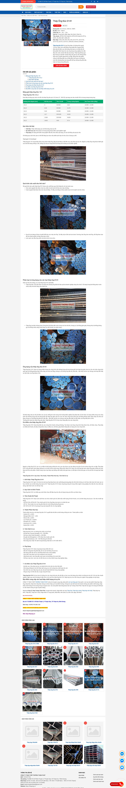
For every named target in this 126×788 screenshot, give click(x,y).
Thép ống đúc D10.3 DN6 (32, 643)
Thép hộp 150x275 (52, 742)
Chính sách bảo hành (98, 774)
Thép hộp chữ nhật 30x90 (94, 765)
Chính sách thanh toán (98, 781)
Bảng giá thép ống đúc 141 (33, 76)
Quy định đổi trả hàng (98, 777)
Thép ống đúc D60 (32, 690)
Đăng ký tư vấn (91, 7)
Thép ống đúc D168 (32, 713)
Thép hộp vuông (77, 590)
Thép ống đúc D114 (93, 690)
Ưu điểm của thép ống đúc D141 (34, 87)
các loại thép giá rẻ (73, 582)
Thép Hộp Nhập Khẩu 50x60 (73, 742)
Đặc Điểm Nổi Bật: (34, 79)
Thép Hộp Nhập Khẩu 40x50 (93, 742)
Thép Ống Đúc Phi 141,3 (35, 77)
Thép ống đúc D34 (53, 666)
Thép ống (69, 590)
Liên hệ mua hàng (61, 65)
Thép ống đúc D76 (53, 690)
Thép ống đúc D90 (73, 690)
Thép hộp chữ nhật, (87, 590)
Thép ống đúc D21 (94, 643)
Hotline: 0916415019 (27, 1)
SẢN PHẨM (81, 775)
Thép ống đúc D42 (73, 666)
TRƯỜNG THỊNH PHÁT (41, 582)
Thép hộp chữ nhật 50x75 (73, 765)
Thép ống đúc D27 (32, 666)
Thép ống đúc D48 (94, 666)
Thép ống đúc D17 (73, 643)
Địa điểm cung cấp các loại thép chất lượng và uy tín (40, 88)
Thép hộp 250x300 (32, 742)
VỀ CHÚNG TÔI (82, 777)
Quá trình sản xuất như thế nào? (34, 81)
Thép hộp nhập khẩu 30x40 (32, 765)
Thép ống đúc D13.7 (52, 643)
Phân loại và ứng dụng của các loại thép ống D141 (39, 83)
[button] (49, 21)
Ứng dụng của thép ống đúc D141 (35, 85)
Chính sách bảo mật (98, 779)
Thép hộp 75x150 (52, 765)
